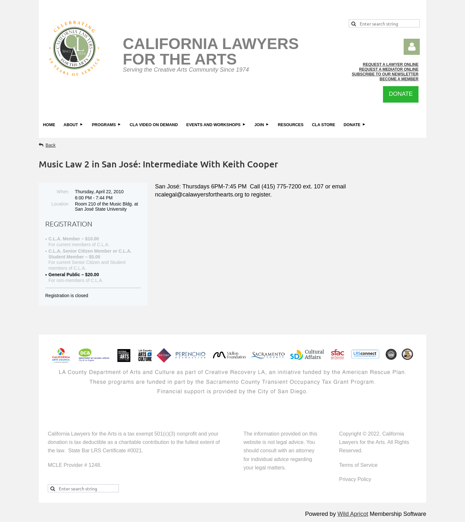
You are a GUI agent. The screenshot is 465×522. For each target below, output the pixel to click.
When (62, 191)
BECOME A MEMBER (399, 79)
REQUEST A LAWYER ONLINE (390, 64)
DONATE (401, 94)
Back (51, 145)
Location (59, 203)
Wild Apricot (352, 514)
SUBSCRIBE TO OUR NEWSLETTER (385, 74)
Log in (412, 47)
